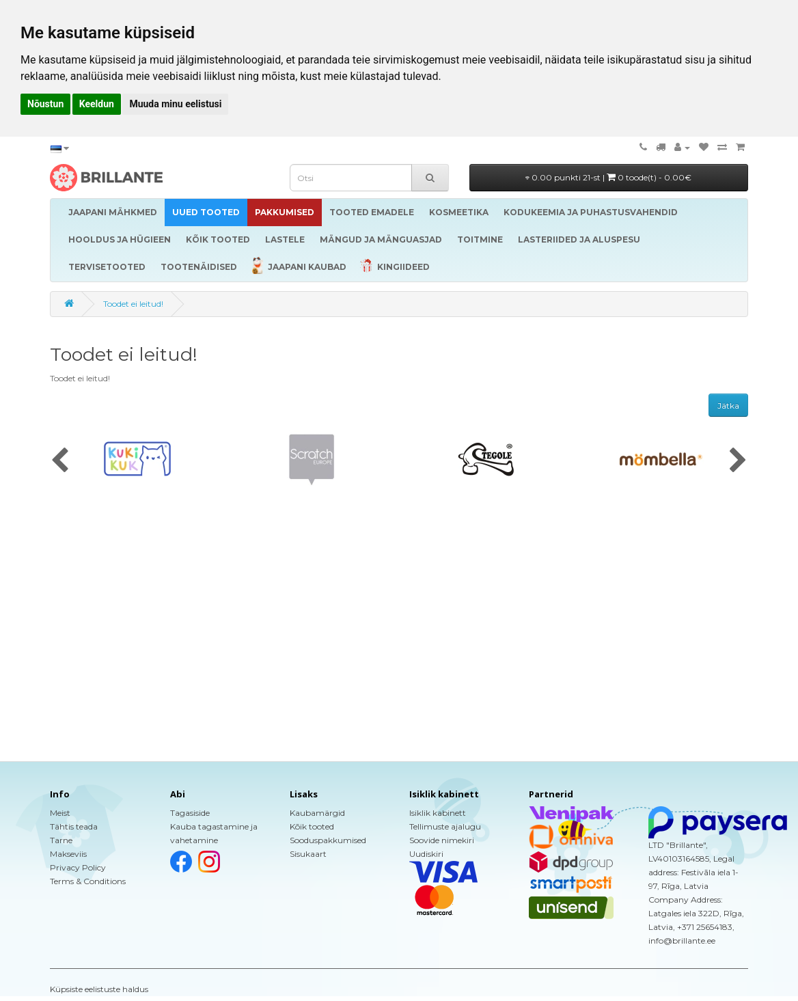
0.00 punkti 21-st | (608, 177)
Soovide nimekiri (441, 840)
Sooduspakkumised (328, 840)
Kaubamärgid (317, 813)
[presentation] (60, 461)
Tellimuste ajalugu (445, 826)
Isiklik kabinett (437, 813)
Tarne (61, 840)
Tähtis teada (74, 826)
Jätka (728, 405)
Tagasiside (190, 813)
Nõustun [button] (45, 103)
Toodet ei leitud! (133, 304)
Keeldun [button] (96, 103)
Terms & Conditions (88, 881)
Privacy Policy (78, 867)
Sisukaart (308, 854)
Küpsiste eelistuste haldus (99, 989)
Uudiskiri (426, 854)
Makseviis (68, 854)
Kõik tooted (312, 826)
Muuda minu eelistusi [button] (175, 103)
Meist (60, 813)
